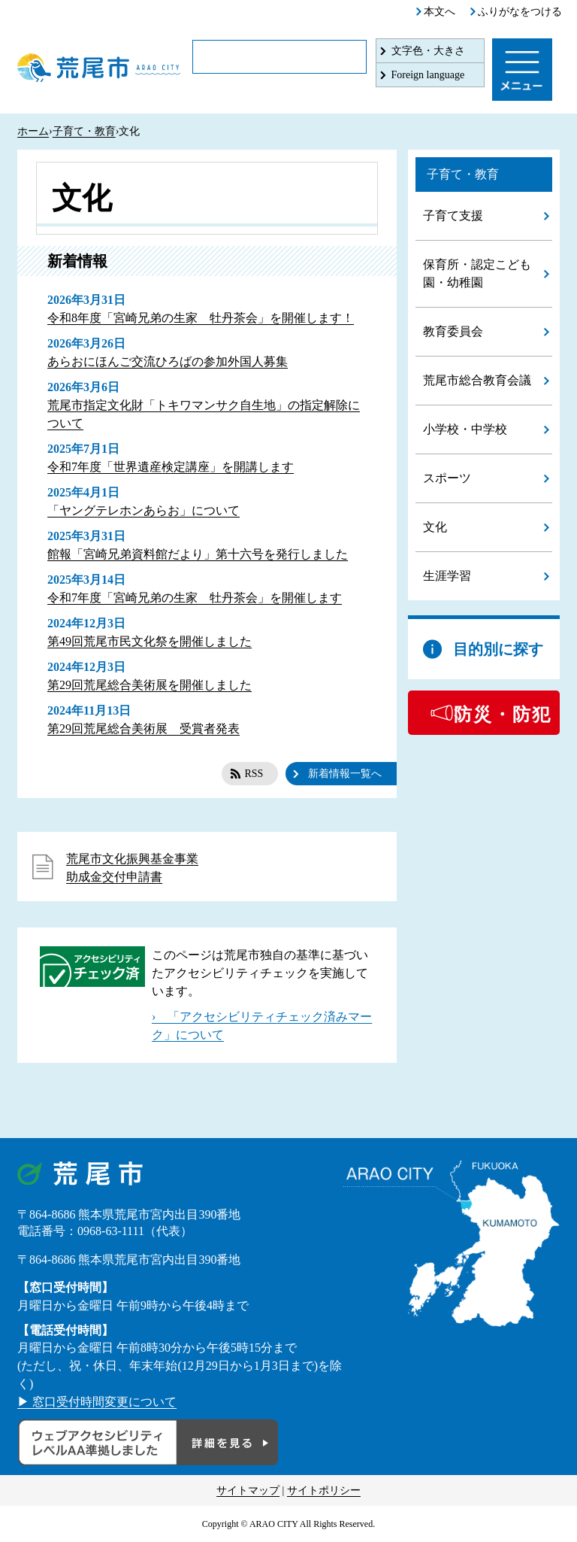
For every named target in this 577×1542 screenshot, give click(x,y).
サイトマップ (247, 1490)
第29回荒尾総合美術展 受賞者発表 (143, 728)
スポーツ (447, 478)
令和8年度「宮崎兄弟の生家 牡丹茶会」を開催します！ (200, 317)
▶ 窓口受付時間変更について (97, 1401)
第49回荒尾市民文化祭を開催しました (149, 641)
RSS (253, 773)
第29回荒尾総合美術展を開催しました (149, 684)
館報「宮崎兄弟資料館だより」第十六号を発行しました (197, 554)
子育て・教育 (84, 131)
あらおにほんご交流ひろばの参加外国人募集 (167, 361)
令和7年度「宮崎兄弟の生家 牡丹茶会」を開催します (194, 597)
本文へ (439, 11)
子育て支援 (453, 215)
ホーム (33, 131)
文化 (435, 527)
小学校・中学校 (465, 429)
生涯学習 (447, 575)
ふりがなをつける (520, 11)
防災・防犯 (502, 714)
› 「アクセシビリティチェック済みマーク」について (262, 1025)
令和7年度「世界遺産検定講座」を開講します (170, 466)
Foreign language (428, 74)
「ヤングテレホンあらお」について (143, 510)
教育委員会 (453, 331)
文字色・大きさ (428, 50)
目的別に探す (498, 649)
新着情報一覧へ (345, 773)
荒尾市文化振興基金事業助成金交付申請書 (132, 867)
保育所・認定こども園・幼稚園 (477, 273)
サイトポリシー (324, 1490)
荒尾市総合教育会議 (477, 380)
